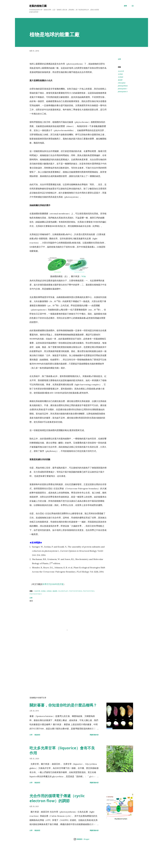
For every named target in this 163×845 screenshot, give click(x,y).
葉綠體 (120, 80)
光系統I (120, 74)
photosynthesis (123, 86)
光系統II (120, 77)
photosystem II (122, 92)
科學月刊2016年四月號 (53, 584)
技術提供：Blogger (81, 839)
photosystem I (122, 89)
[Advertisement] (65, 670)
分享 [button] (119, 59)
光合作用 (121, 71)
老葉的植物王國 (38, 5)
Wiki (83, 276)
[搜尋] (125, 6)
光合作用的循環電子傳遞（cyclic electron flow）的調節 (57, 798)
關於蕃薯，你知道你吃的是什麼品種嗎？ (63, 705)
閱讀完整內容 (94, 735)
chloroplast (121, 83)
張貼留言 (37, 735)
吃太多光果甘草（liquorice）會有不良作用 (62, 750)
